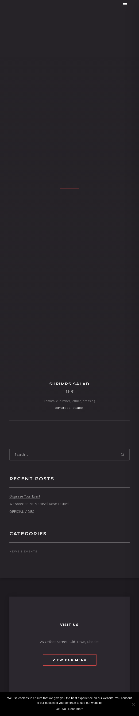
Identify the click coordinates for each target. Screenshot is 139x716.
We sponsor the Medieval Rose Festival (39, 504)
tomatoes (62, 408)
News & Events (23, 551)
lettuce (77, 408)
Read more (75, 709)
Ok (58, 709)
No (64, 709)
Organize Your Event (24, 496)
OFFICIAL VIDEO (22, 511)
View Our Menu (70, 660)
